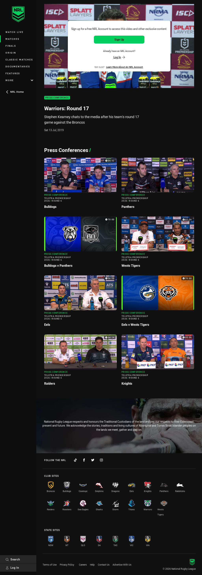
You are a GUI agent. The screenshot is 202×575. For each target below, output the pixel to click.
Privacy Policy (67, 564)
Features (13, 73)
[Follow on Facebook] (84, 460)
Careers (83, 564)
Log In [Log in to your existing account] (119, 57)
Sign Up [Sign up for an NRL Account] (119, 39)
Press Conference (57, 97)
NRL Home (15, 92)
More (19, 80)
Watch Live (14, 32)
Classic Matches (19, 59)
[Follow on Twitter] (92, 460)
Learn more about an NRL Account (124, 67)
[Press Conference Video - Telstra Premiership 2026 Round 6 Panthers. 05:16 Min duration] (158, 185)
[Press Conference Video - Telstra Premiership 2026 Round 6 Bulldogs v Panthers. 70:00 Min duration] (80, 244)
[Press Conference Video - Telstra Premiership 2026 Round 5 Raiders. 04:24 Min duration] (80, 361)
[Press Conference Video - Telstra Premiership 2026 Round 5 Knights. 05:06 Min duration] (158, 361)
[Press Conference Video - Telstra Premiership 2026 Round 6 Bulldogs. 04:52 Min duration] (80, 185)
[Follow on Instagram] (101, 460)
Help (92, 564)
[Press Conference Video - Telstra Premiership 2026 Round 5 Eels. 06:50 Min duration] (80, 302)
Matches (12, 38)
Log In (12, 567)
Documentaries (18, 66)
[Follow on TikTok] (75, 460)
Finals (11, 45)
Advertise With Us (122, 564)
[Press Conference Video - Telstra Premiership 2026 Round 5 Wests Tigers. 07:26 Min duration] (158, 244)
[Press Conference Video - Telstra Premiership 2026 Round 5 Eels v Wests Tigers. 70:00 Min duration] (158, 302)
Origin (11, 52)
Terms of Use (50, 564)
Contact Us (103, 564)
